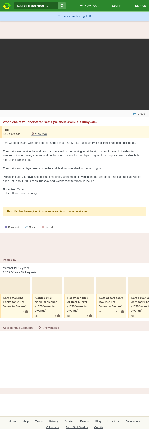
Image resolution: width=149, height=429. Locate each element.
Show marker (51, 327)
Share (30, 227)
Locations (113, 421)
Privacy (53, 421)
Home (12, 421)
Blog (98, 421)
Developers (133, 421)
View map (39, 133)
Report (47, 227)
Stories (69, 421)
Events (84, 421)
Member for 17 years (74, 270)
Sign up (140, 5)
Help (26, 421)
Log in (116, 5)
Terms (39, 421)
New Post (88, 5)
